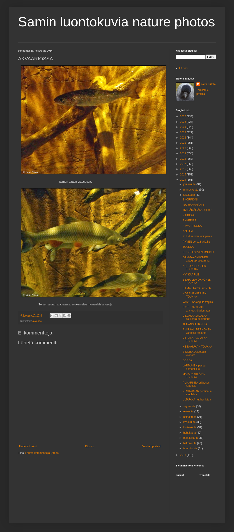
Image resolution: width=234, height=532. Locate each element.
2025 (183, 121)
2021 (183, 142)
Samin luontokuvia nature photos (116, 21)
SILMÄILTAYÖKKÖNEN (197, 288)
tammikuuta (190, 448)
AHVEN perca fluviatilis (196, 241)
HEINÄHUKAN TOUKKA (197, 346)
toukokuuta (190, 427)
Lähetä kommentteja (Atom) (42, 453)
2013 (183, 455)
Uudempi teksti (28, 446)
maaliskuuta (190, 437)
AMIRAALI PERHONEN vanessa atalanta (197, 331)
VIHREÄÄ (189, 215)
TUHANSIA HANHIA (195, 324)
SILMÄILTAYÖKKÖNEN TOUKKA (197, 281)
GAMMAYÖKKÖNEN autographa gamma (196, 259)
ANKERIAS (189, 220)
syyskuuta (189, 406)
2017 (183, 164)
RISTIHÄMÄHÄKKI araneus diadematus (197, 309)
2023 (183, 132)
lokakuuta (189, 194)
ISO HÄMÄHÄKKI (193, 204)
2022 (183, 137)
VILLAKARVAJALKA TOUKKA (195, 339)
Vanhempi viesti (151, 446)
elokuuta (188, 411)
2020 (183, 148)
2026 (183, 116)
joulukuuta (189, 184)
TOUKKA (188, 246)
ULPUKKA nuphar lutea (197, 399)
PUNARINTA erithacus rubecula (196, 384)
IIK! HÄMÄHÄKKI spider (197, 209)
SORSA (187, 360)
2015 (183, 174)
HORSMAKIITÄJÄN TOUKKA (194, 295)
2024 (183, 127)
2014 (183, 179)
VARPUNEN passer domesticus (194, 367)
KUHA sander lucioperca (197, 236)
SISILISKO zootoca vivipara (194, 353)
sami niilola (208, 84)
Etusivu (89, 446)
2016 (183, 169)
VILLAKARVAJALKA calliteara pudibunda (196, 317)
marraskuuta (191, 189)
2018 (183, 158)
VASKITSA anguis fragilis (198, 302)
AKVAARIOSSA (192, 225)
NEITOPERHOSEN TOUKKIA (194, 267)
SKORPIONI (190, 199)
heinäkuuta (190, 416)
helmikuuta (190, 443)
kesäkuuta (189, 422)
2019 (183, 153)
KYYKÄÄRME (191, 274)
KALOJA (188, 231)
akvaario (37, 321)
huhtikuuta (190, 432)
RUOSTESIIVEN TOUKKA (199, 252)
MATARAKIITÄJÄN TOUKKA (194, 376)
